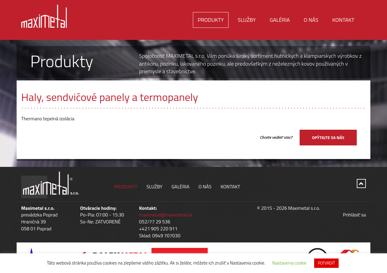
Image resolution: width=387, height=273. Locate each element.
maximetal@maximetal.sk (165, 214)
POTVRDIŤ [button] (326, 263)
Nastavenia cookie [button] (289, 262)
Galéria (280, 20)
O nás (311, 20)
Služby (247, 20)
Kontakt (343, 20)
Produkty (211, 20)
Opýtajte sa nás (328, 137)
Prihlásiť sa (354, 214)
